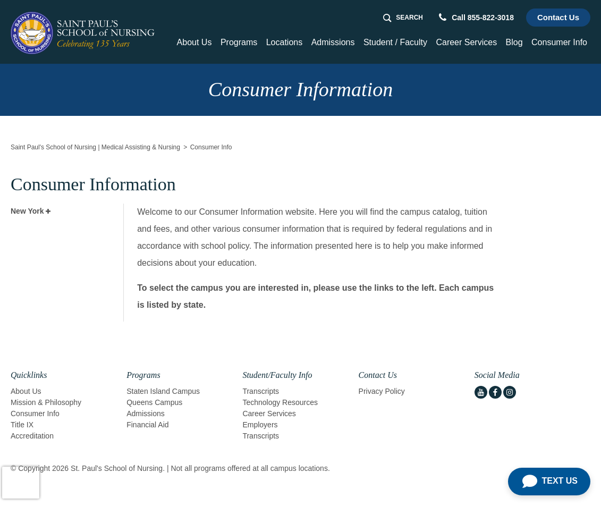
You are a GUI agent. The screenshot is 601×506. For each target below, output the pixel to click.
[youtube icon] (481, 392)
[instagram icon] (509, 392)
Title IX (22, 424)
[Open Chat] (549, 481)
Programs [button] (239, 42)
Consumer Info (35, 413)
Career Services (268, 413)
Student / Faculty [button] (395, 42)
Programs (143, 375)
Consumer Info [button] (559, 42)
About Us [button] (194, 42)
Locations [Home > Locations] (284, 42)
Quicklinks (29, 375)
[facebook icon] (495, 392)
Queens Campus (154, 402)
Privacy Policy (382, 391)
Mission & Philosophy (46, 402)
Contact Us (558, 17)
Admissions (145, 413)
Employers (259, 424)
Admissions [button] (333, 42)
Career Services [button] (466, 42)
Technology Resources (280, 402)
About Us (26, 391)
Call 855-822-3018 (476, 17)
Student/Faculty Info (277, 375)
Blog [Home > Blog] (514, 42)
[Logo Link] (83, 33)
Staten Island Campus (163, 391)
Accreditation (32, 436)
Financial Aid (147, 424)
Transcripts (260, 391)
